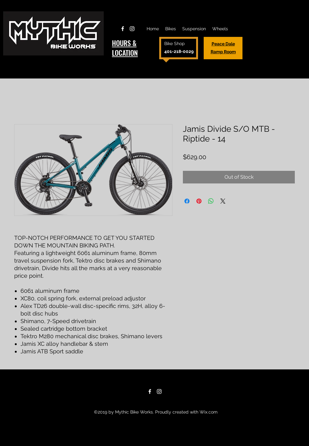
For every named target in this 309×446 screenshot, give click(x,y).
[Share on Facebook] (187, 201)
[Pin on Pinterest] (199, 201)
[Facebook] (123, 29)
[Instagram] (132, 29)
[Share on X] (223, 201)
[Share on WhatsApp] (211, 201)
